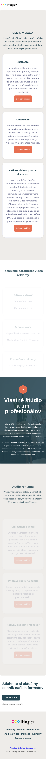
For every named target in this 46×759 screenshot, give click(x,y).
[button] (40, 5)
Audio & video (11, 734)
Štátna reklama (23, 738)
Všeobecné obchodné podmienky (23, 748)
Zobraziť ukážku (23, 99)
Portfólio (25, 734)
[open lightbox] (23, 389)
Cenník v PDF (11, 697)
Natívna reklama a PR (28, 729)
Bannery (10, 729)
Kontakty (36, 734)
